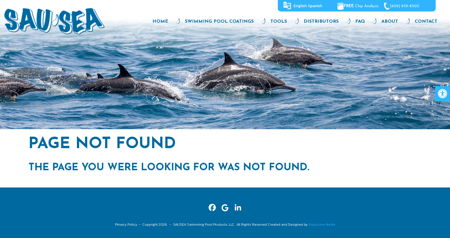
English (300, 6)
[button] (442, 93)
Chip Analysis (360, 6)
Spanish (315, 6)
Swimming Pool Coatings (219, 21)
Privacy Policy (126, 224)
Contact (426, 21)
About (389, 21)
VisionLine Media (322, 224)
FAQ (360, 21)
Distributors (321, 21)
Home (160, 21)
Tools (278, 21)
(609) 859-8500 (406, 6)
